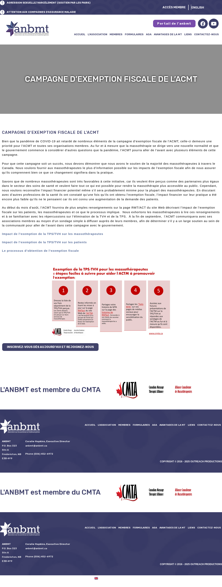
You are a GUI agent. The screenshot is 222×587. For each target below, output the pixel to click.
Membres (116, 34)
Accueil (79, 34)
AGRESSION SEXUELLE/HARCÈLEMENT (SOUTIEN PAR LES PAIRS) (55, 2)
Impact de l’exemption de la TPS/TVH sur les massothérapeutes (52, 234)
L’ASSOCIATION (97, 34)
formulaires (134, 34)
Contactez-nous (206, 34)
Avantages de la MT (168, 34)
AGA (148, 34)
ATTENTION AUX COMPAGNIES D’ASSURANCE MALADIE (48, 12)
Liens (188, 34)
